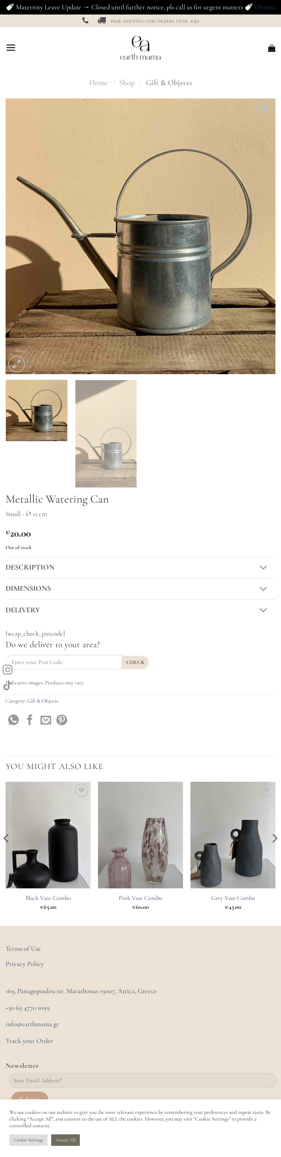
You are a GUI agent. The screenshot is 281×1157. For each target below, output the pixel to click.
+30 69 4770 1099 (28, 1008)
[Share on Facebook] (29, 721)
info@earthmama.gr (32, 1024)
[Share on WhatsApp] (13, 721)
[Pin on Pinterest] (61, 721)
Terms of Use (23, 948)
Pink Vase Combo (140, 898)
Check (135, 662)
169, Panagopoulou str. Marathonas (53, 991)
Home (98, 82)
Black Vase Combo (48, 898)
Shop (127, 82)
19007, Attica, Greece (128, 991)
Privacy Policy (25, 964)
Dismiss (265, 7)
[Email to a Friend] (45, 721)
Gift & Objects (169, 82)
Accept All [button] (65, 1140)
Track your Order (29, 1041)
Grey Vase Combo (233, 898)
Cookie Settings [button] (28, 1140)
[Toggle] (263, 568)
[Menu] (11, 48)
